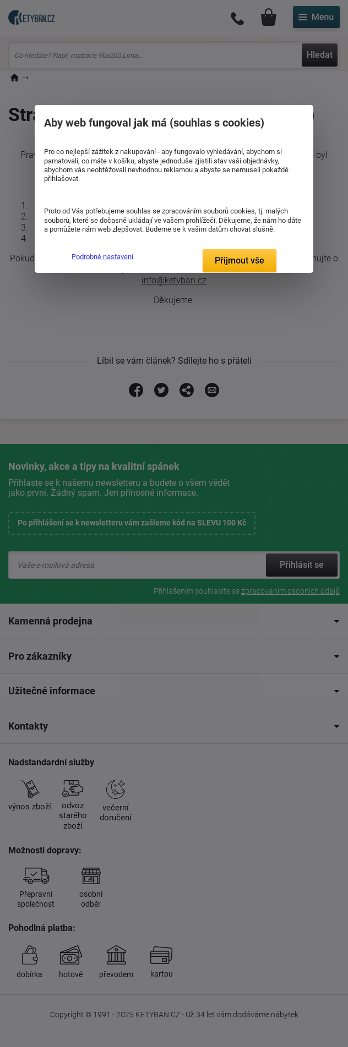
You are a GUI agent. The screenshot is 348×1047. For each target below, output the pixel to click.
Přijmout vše (239, 260)
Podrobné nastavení (102, 257)
